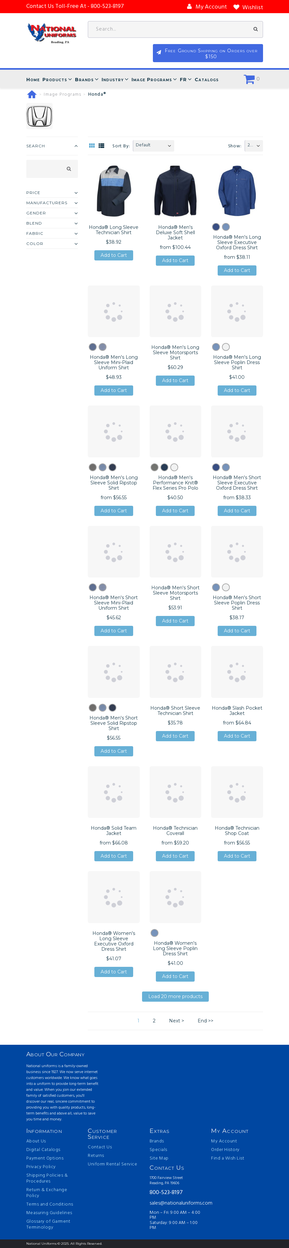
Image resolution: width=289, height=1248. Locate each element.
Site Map (159, 1159)
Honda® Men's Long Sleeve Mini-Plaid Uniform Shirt (114, 363)
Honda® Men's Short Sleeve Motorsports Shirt (175, 593)
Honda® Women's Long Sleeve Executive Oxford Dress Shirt (113, 941)
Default (143, 145)
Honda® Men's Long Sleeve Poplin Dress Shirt (237, 363)
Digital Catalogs (43, 1150)
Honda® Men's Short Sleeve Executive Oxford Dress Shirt (237, 483)
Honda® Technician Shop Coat (237, 831)
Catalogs (207, 80)
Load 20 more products (175, 996)
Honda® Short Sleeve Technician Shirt (175, 710)
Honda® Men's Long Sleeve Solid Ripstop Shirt (114, 483)
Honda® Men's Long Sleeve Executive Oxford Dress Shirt (237, 242)
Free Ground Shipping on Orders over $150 (230, 54)
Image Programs (152, 80)
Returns (96, 1156)
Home (33, 80)
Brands (84, 80)
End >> (205, 1020)
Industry (113, 80)
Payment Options (45, 1159)
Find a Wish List (227, 1159)
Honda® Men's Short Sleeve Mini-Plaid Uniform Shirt (113, 603)
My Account (224, 1141)
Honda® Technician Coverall (175, 831)
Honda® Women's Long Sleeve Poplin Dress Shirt (175, 948)
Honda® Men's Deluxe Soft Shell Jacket (175, 232)
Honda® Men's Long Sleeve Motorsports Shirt (175, 353)
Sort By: (121, 146)
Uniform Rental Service (112, 1164)
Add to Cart (113, 255)
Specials (158, 1150)
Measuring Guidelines (49, 1213)
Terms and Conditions (49, 1205)
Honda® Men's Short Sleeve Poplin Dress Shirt (237, 603)
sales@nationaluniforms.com (176, 1203)
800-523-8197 (166, 1193)
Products (54, 80)
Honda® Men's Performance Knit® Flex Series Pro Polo (175, 483)
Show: (235, 146)
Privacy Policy (41, 1167)
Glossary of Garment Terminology (48, 1225)
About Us (36, 1141)
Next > (176, 1020)
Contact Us (100, 1147)
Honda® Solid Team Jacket (113, 831)
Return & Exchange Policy (46, 1193)
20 (250, 145)
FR (183, 80)
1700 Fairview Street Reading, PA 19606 (166, 1180)
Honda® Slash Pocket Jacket (237, 710)
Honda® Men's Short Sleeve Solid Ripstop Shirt (113, 723)
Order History (225, 1150)
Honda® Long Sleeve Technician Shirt (113, 229)
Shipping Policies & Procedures (47, 1179)
